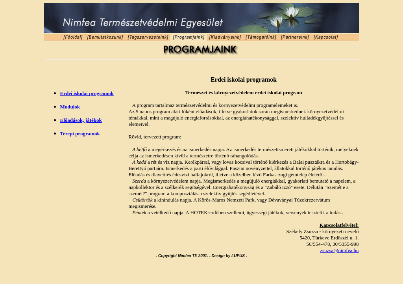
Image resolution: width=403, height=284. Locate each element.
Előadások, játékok (81, 120)
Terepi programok (80, 133)
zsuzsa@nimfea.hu (339, 250)
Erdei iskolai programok (87, 93)
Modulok (70, 107)
